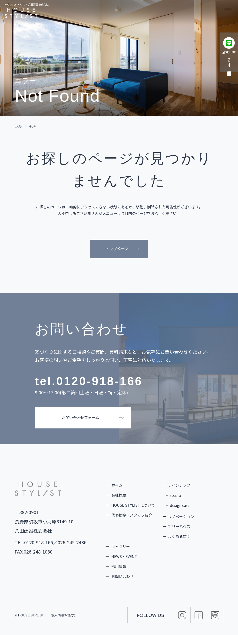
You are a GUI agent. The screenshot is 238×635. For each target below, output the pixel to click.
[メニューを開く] (229, 10)
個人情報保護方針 (64, 615)
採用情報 (118, 566)
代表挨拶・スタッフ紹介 (131, 515)
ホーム (116, 485)
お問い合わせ (122, 576)
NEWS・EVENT (124, 556)
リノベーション (181, 516)
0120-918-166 (99, 381)
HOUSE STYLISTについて (133, 505)
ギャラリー (120, 546)
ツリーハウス (179, 526)
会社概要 (118, 495)
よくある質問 (179, 536)
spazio (175, 495)
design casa (179, 505)
